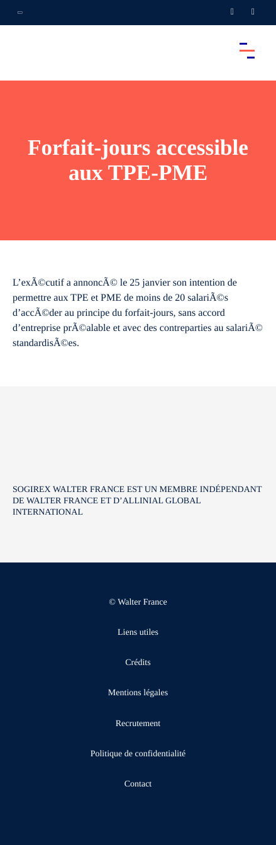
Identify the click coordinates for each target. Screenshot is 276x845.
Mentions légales (138, 693)
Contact (138, 784)
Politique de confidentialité (138, 754)
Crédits (137, 663)
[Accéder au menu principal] (247, 50)
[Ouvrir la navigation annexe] (20, 12)
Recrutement (138, 724)
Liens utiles (138, 632)
